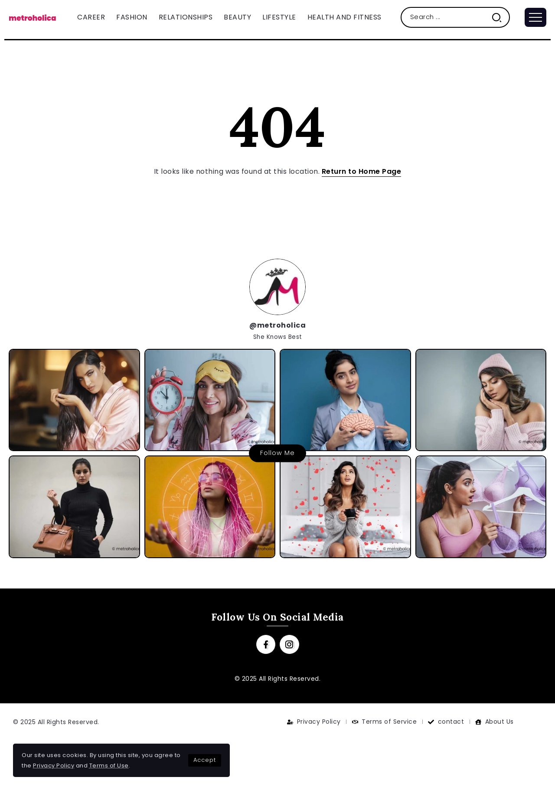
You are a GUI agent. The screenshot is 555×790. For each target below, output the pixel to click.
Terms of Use (109, 765)
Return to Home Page (362, 171)
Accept (204, 760)
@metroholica (277, 325)
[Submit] (500, 17)
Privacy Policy (53, 765)
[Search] (455, 17)
